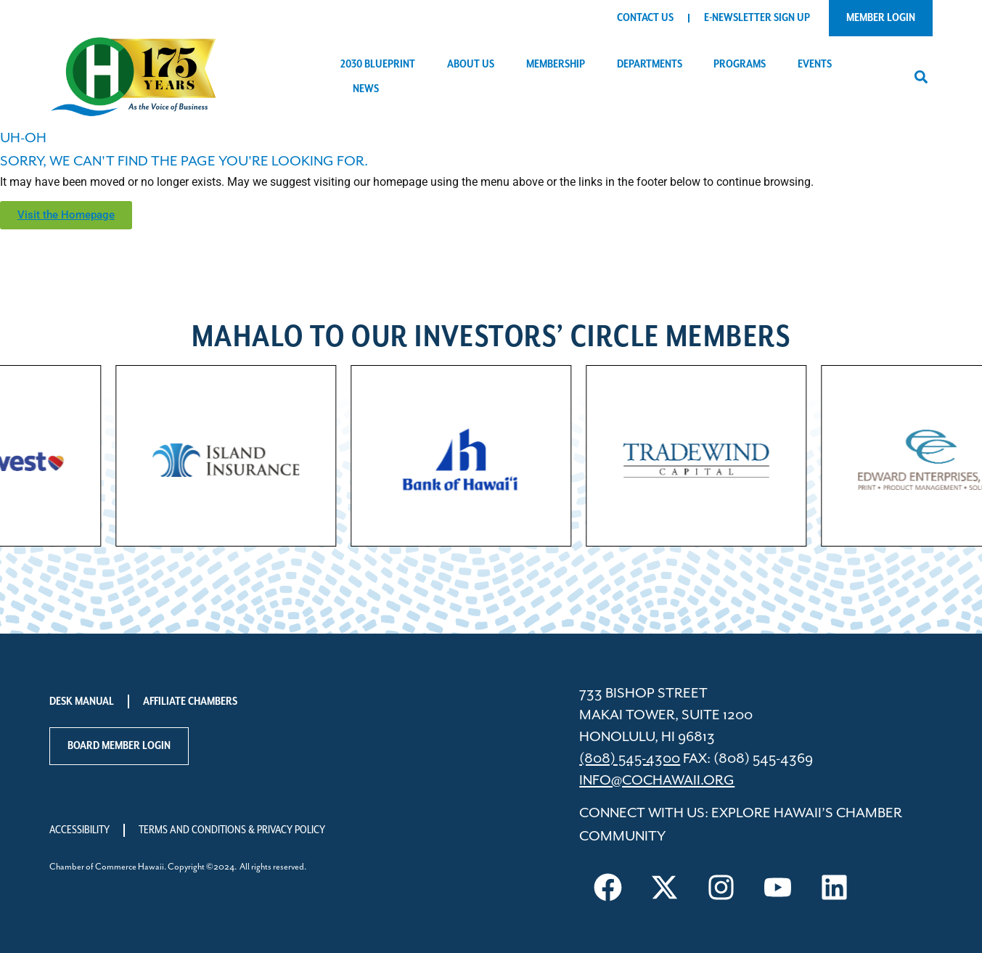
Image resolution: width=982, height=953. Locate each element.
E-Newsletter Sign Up (757, 18)
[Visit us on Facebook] (607, 887)
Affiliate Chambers (190, 701)
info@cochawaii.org (657, 780)
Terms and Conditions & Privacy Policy (232, 830)
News (369, 89)
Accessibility (79, 830)
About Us (474, 64)
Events (818, 64)
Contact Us (645, 18)
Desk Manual (81, 701)
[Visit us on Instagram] (720, 887)
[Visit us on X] (664, 887)
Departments (653, 64)
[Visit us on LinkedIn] (834, 887)
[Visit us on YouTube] (777, 887)
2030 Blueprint (381, 64)
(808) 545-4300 (629, 758)
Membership (559, 64)
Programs (743, 64)
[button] (921, 77)
